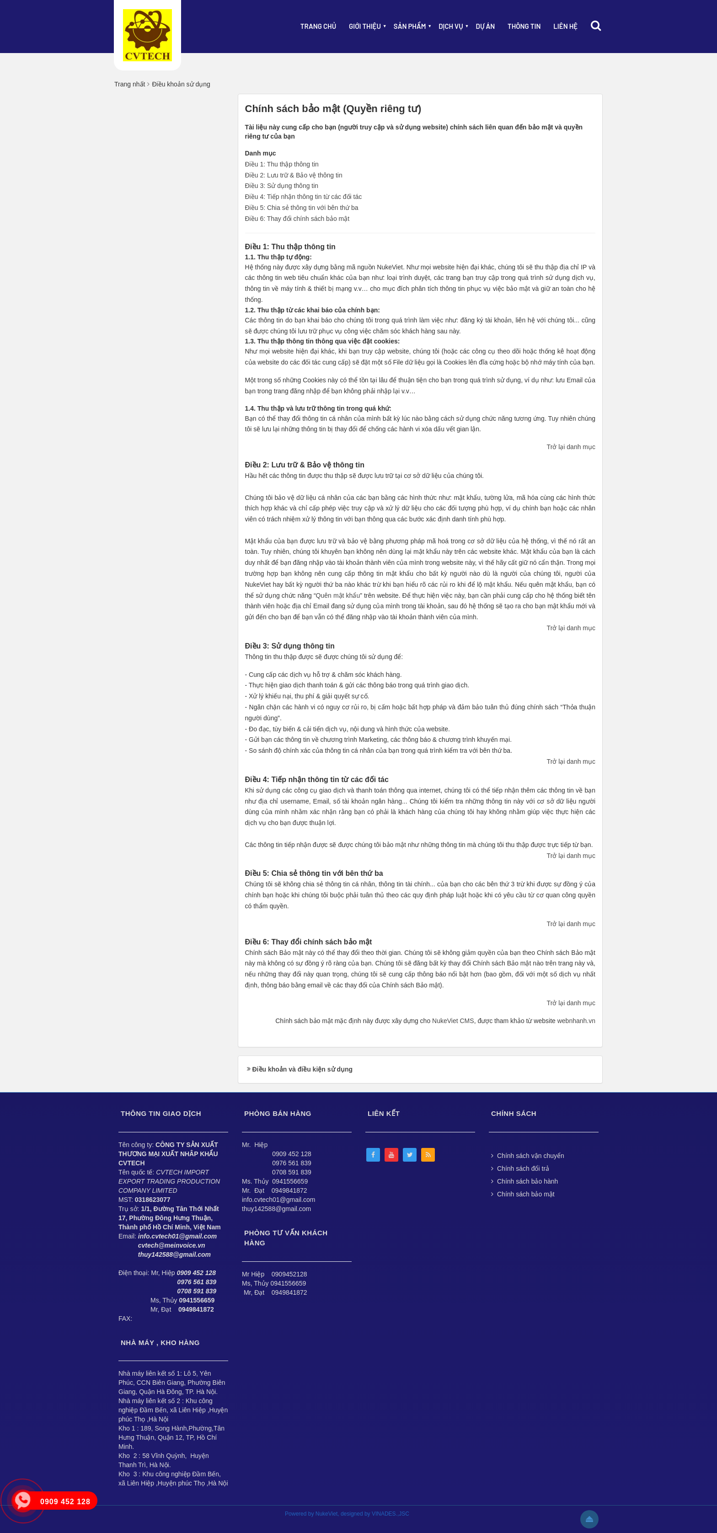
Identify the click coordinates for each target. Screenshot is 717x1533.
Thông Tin (524, 26)
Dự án (485, 26)
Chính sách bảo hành (524, 1181)
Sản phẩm (410, 26)
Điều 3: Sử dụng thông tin (282, 185)
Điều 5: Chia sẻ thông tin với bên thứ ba (301, 207)
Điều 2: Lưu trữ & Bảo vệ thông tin (293, 175)
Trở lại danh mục (571, 446)
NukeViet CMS (453, 1020)
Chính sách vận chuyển (527, 1155)
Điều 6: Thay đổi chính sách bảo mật (297, 218)
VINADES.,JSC (390, 1514)
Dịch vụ (451, 26)
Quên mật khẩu (338, 595)
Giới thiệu (365, 26)
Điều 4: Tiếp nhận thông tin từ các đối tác (303, 196)
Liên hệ (565, 26)
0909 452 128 (291, 1154)
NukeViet (326, 1514)
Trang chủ (318, 26)
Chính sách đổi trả (520, 1168)
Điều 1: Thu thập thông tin (282, 164)
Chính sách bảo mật (523, 1194)
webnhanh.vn (576, 1020)
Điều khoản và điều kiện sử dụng (302, 1069)
